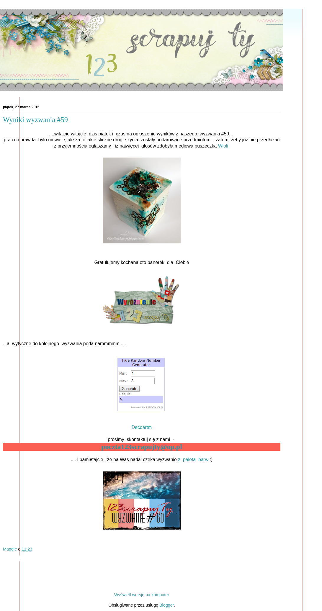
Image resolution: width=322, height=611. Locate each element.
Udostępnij (14, 558)
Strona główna (141, 583)
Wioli (224, 145)
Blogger (166, 605)
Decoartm (142, 427)
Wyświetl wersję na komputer (141, 594)
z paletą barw (192, 459)
